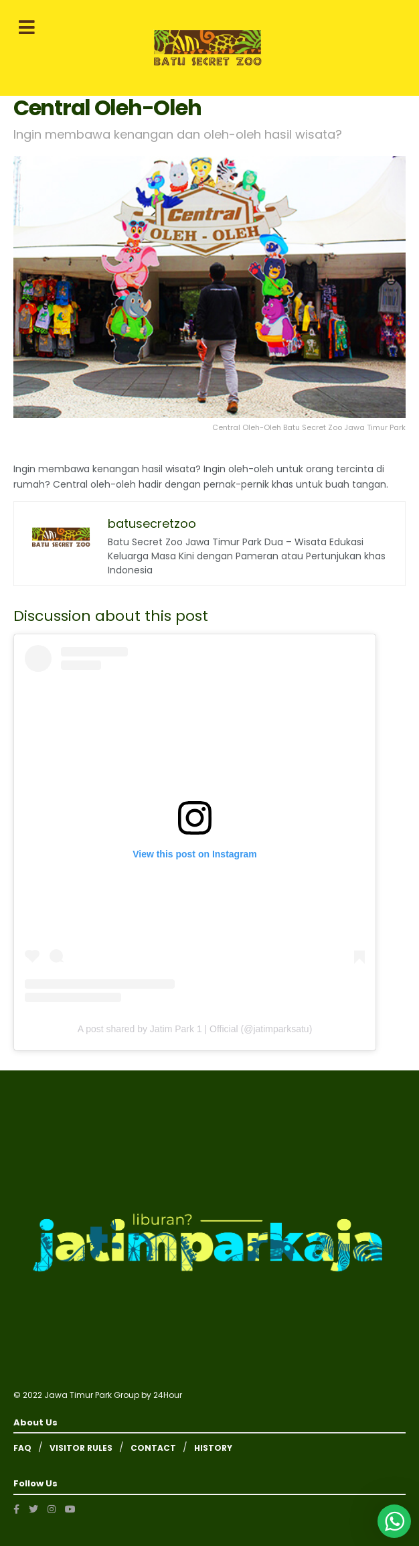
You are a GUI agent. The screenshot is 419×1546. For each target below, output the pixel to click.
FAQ (22, 1448)
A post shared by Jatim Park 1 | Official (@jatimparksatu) (195, 1029)
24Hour (167, 1395)
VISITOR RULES (81, 1448)
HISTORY (213, 1448)
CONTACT (153, 1448)
